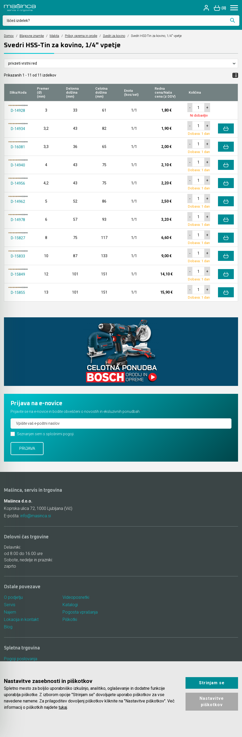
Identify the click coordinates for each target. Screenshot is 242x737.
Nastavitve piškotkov (212, 701)
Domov (9, 36)
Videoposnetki (76, 597)
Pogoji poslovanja (20, 658)
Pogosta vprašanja (80, 612)
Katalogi (70, 604)
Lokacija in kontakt (21, 619)
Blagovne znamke (32, 36)
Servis (9, 604)
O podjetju (13, 597)
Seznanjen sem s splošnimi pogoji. (45, 434)
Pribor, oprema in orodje (81, 36)
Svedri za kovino (114, 36)
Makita (54, 36)
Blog (8, 626)
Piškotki (70, 619)
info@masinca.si (35, 515)
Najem (10, 612)
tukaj (63, 707)
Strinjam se (212, 682)
